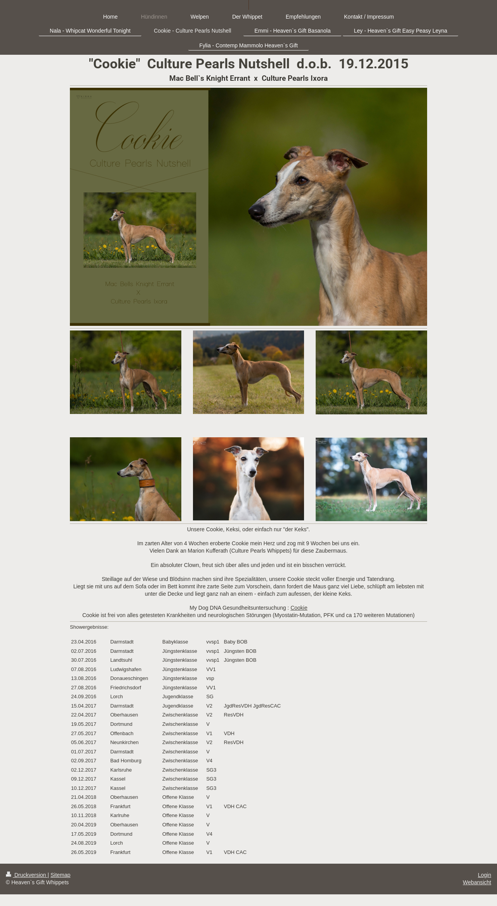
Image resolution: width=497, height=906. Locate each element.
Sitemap (60, 875)
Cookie (299, 608)
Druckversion (26, 875)
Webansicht (477, 882)
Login (484, 875)
